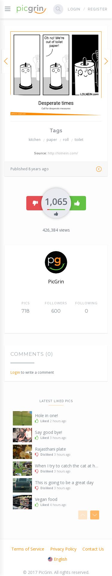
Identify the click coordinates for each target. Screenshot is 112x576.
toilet (79, 139)
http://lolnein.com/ (63, 153)
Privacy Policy (63, 549)
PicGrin (56, 281)
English (57, 559)
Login (74, 9)
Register (98, 9)
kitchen (35, 139)
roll (66, 139)
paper (52, 139)
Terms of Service (27, 549)
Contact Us (93, 549)
